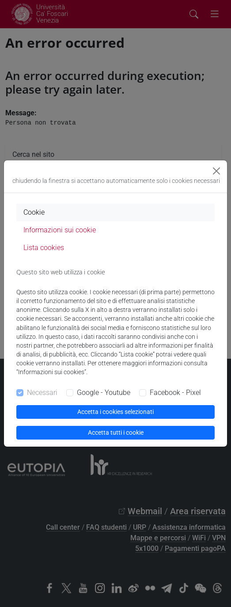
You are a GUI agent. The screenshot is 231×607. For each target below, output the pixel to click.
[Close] (216, 171)
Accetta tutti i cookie (116, 432)
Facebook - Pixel (175, 392)
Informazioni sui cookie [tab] (59, 230)
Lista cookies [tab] (43, 247)
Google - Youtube (103, 392)
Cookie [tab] (34, 212)
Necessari (42, 392)
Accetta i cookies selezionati (115, 411)
